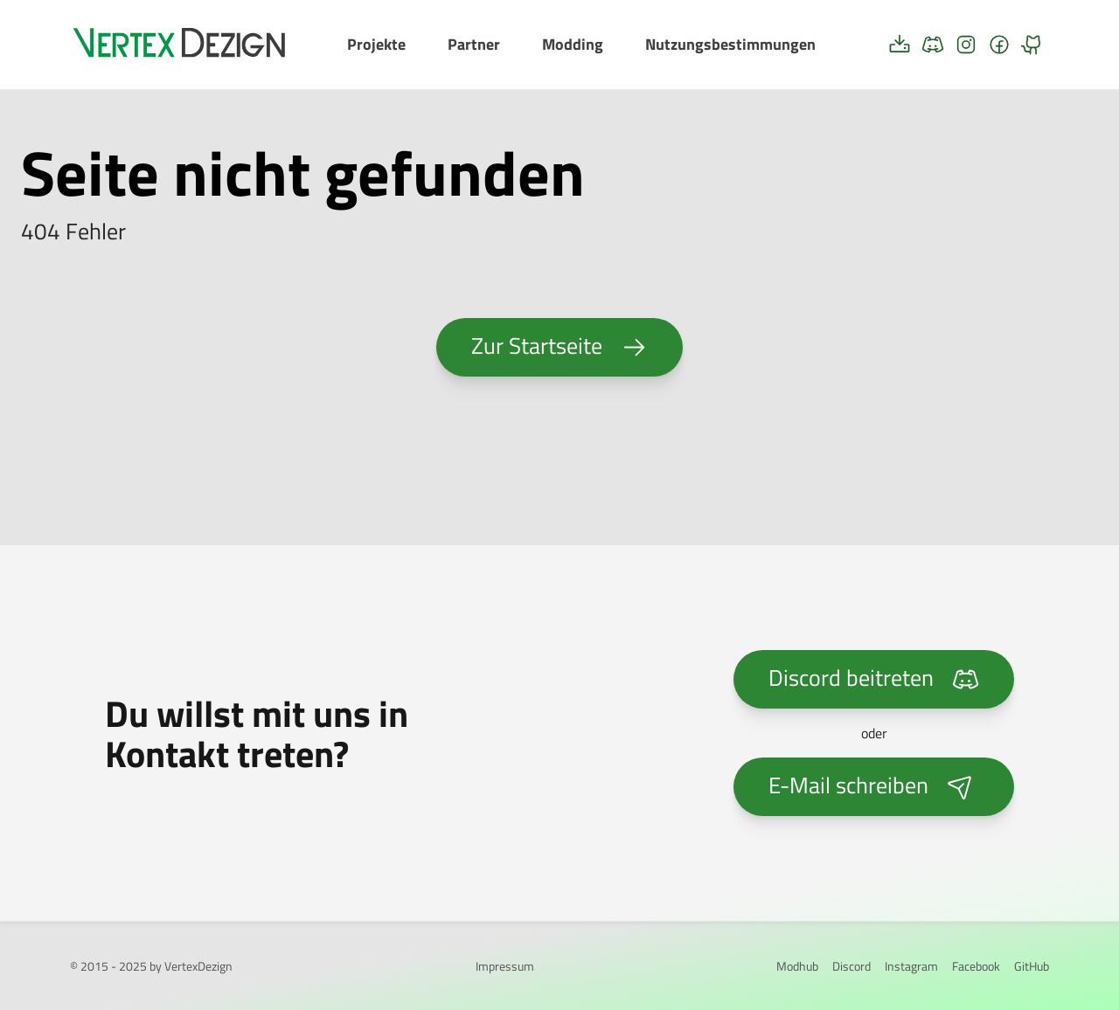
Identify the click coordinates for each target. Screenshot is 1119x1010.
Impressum (505, 966)
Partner (474, 44)
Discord (851, 966)
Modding (572, 44)
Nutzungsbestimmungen (730, 44)
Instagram (911, 966)
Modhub (797, 966)
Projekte (376, 44)
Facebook (976, 966)
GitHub (1031, 966)
